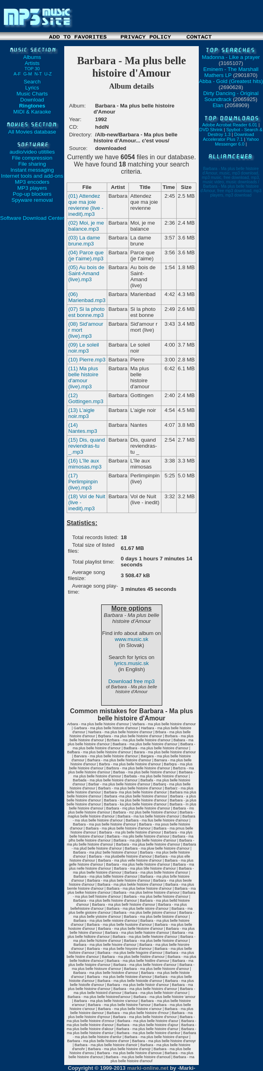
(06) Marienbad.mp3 (87, 297)
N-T (38, 73)
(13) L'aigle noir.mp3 (81, 413)
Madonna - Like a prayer (231, 57)
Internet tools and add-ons (32, 176)
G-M (27, 73)
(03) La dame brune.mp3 (84, 241)
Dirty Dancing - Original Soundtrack (231, 96)
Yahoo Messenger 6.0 (237, 141)
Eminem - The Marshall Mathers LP (231, 72)
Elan (217, 105)
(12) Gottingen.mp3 (85, 398)
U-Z (48, 73)
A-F (17, 73)
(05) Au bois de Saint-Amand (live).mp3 (86, 273)
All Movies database (32, 132)
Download (32, 100)
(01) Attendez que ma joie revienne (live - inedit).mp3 (85, 205)
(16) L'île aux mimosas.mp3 (85, 464)
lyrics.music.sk (131, 663)
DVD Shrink (210, 129)
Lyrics (32, 88)
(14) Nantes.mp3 (82, 428)
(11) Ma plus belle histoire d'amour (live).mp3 (83, 377)
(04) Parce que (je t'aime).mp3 (86, 255)
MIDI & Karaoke (32, 112)
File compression (32, 158)
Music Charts (32, 94)
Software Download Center (32, 218)
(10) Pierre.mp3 (87, 360)
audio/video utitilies (32, 152)
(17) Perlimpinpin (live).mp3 (83, 482)
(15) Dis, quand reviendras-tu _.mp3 (86, 446)
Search (32, 82)
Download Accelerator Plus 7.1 (228, 137)
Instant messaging (32, 170)
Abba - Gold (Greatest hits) (231, 81)
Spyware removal (32, 200)
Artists (32, 65)
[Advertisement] (132, 43)
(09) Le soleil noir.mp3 (83, 348)
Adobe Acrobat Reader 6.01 (229, 124)
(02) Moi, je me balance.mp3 (86, 226)
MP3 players (32, 188)
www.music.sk (132, 639)
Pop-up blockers (32, 194)
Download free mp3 (131, 681)
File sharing (32, 164)
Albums (32, 57)
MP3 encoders (32, 182)
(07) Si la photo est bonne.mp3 (86, 312)
